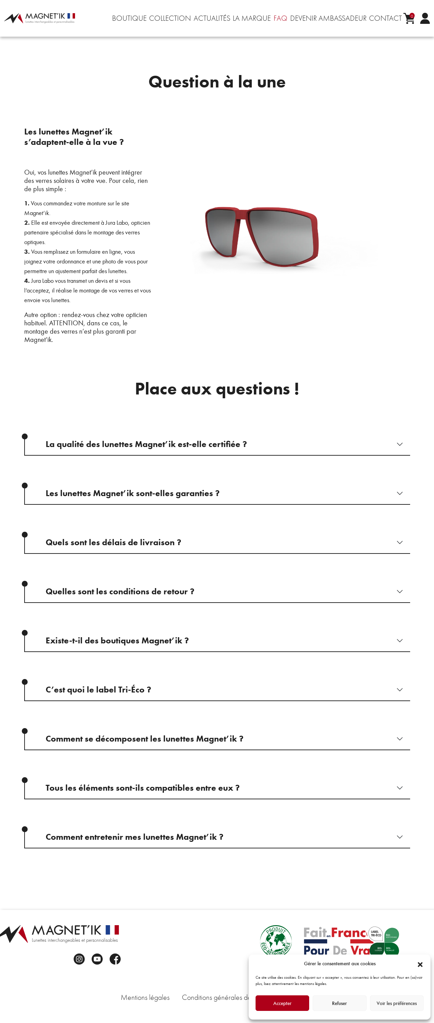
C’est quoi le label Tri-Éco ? (98, 689)
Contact (385, 18)
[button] (420, 963)
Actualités (212, 18)
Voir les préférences (397, 1003)
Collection (170, 18)
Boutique (129, 18)
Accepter (282, 1003)
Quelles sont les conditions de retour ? (120, 591)
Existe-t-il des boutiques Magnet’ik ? (117, 640)
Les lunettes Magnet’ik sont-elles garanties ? (133, 493)
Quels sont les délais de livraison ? (113, 542)
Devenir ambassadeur (328, 18)
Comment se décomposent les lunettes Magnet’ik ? (144, 738)
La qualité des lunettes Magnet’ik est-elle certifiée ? (146, 444)
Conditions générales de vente (225, 997)
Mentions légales (145, 997)
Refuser (339, 1003)
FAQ (280, 18)
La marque (252, 18)
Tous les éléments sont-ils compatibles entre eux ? (143, 787)
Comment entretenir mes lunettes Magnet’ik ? (134, 836)
